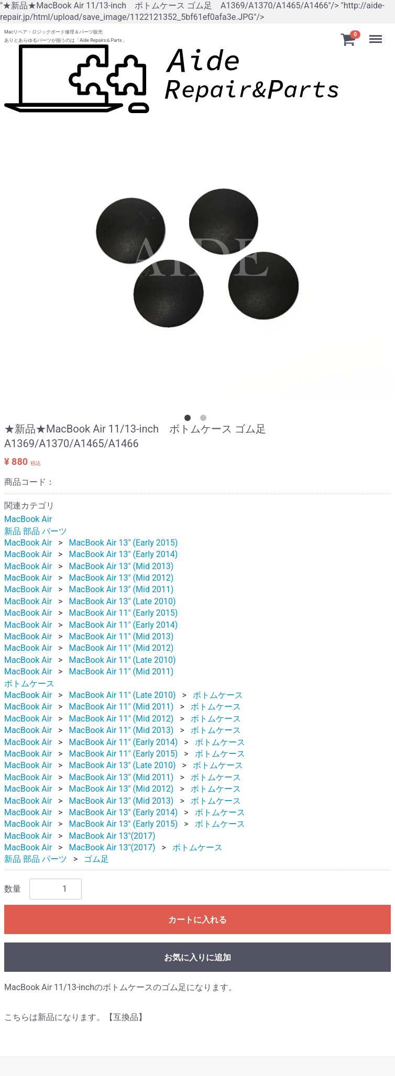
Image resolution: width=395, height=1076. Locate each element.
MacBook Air (28, 519)
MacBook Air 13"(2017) (112, 836)
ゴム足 (96, 859)
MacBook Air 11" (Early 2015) (123, 613)
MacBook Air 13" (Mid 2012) (121, 578)
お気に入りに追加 (197, 957)
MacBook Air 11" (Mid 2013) (121, 636)
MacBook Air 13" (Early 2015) (123, 543)
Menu (376, 35)
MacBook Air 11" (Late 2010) (122, 660)
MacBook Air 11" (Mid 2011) (121, 671)
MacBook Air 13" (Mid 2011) (121, 590)
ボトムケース (29, 684)
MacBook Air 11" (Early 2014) (123, 625)
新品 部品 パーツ (35, 531)
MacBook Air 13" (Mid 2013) (121, 566)
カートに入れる (197, 920)
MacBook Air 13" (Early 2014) (123, 555)
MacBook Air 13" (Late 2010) (122, 601)
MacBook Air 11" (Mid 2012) (121, 648)
